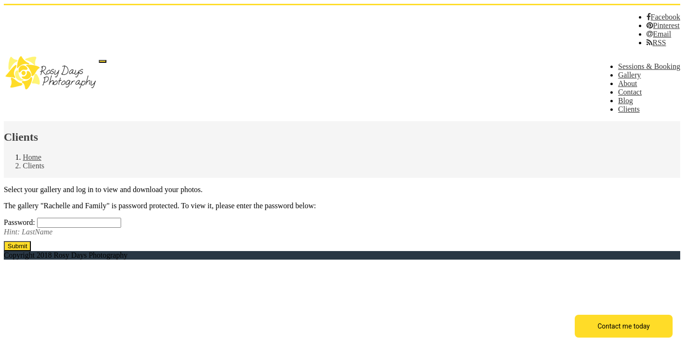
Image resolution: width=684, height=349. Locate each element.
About (627, 83)
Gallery (629, 75)
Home (32, 157)
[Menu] (102, 61)
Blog (625, 101)
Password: (20, 222)
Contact (630, 92)
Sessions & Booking (649, 66)
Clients (628, 109)
